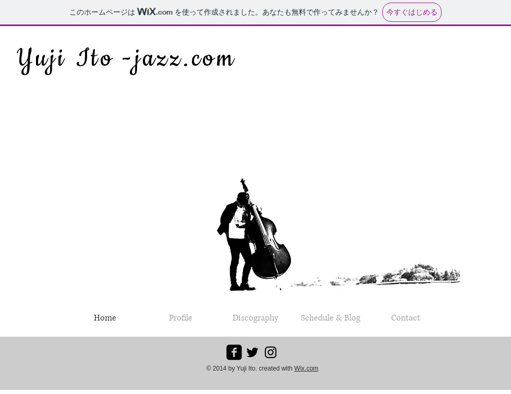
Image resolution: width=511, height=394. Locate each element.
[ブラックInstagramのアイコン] (270, 352)
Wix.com (306, 368)
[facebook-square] (234, 352)
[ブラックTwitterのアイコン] (252, 352)
